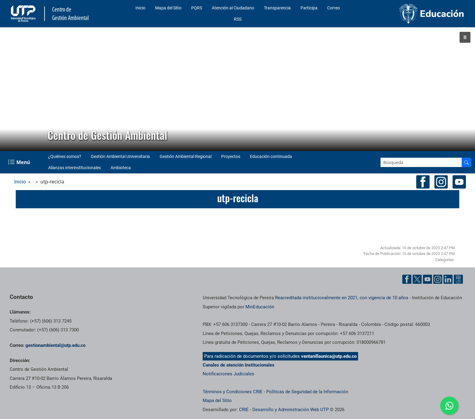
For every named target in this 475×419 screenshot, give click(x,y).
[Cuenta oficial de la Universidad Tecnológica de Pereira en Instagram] (437, 279)
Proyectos (230, 156)
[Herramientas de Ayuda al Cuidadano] (458, 279)
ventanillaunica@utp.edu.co (329, 356)
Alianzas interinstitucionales (74, 167)
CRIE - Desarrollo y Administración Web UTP (284, 409)
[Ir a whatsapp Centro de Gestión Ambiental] (449, 406)
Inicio (140, 7)
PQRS (196, 7)
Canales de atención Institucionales (238, 365)
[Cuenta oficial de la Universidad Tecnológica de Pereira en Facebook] (406, 279)
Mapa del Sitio (168, 7)
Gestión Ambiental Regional (185, 156)
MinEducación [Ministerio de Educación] (259, 307)
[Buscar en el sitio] (466, 162)
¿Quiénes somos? (64, 156)
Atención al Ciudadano (233, 7)
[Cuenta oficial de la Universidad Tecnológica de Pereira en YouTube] (427, 279)
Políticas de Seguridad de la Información (307, 391)
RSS (237, 19)
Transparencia (277, 7)
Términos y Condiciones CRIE (233, 391)
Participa (309, 7)
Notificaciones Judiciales (228, 374)
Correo (333, 7)
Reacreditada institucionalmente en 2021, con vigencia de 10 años (341, 297)
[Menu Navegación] (19, 162)
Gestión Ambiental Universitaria (120, 156)
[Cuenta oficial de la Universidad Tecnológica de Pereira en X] (417, 279)
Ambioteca (121, 167)
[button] (465, 37)
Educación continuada (271, 156)
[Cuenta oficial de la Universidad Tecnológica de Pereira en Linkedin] (448, 279)
